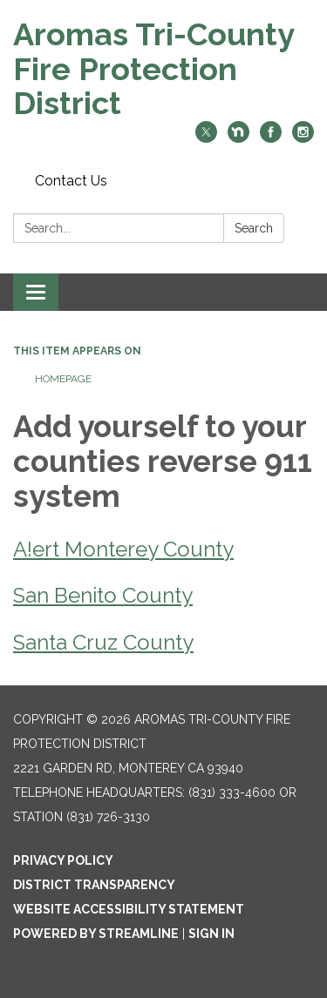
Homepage (63, 379)
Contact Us (71, 180)
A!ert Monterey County (123, 549)
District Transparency (94, 885)
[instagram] (303, 138)
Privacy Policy (63, 860)
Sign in (211, 934)
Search (254, 228)
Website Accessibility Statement (128, 909)
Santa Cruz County (103, 642)
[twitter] (206, 138)
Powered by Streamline (96, 934)
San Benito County (103, 595)
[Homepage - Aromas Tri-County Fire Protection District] (163, 69)
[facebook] (271, 138)
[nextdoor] (238, 138)
